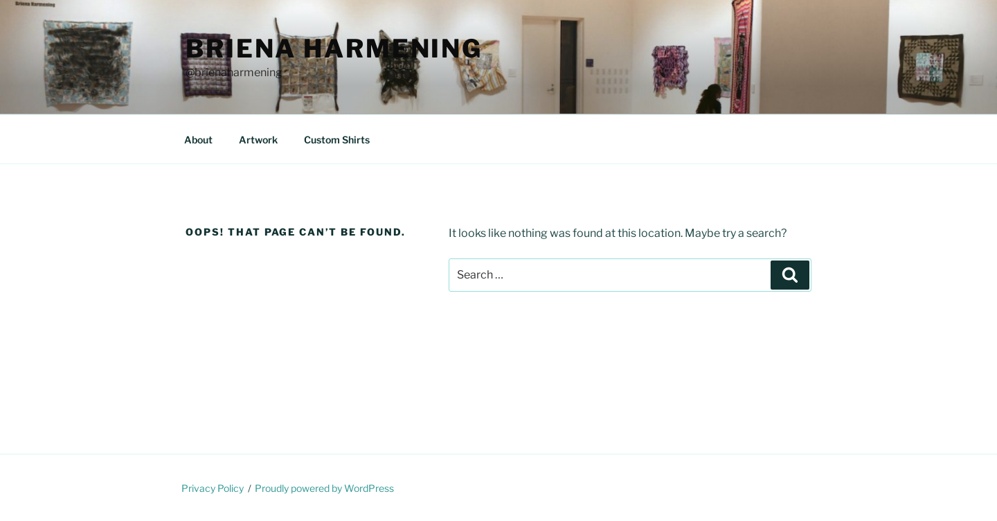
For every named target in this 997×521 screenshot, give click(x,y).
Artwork (258, 139)
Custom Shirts (337, 139)
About (198, 139)
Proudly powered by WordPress (324, 488)
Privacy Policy (212, 488)
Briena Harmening (334, 48)
